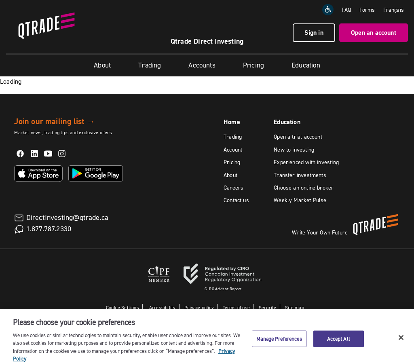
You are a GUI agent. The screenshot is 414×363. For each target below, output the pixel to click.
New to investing (294, 149)
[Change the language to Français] (393, 10)
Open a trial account (298, 136)
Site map (294, 307)
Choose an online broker (304, 187)
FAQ (346, 10)
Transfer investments (300, 175)
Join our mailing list (54, 121)
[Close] (401, 344)
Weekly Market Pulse (300, 200)
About (102, 65)
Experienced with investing (306, 162)
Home (232, 122)
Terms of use (236, 307)
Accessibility (162, 307)
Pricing (253, 65)
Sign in (313, 32)
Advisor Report (223, 288)
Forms (367, 10)
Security (267, 307)
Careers (233, 187)
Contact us (236, 200)
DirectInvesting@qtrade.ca (67, 217)
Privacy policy (199, 307)
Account (233, 149)
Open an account (373, 32)
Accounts (201, 65)
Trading (149, 65)
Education (305, 65)
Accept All (338, 345)
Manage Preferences (279, 345)
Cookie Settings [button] (122, 307)
